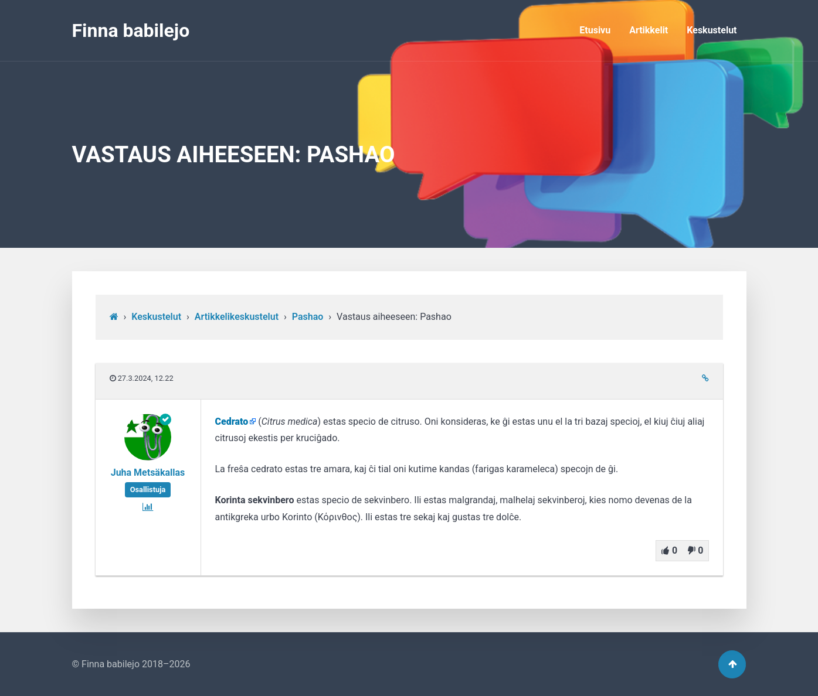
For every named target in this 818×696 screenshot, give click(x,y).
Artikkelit (648, 30)
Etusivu (594, 30)
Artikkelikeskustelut (237, 316)
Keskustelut (711, 30)
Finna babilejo (131, 30)
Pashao (308, 316)
